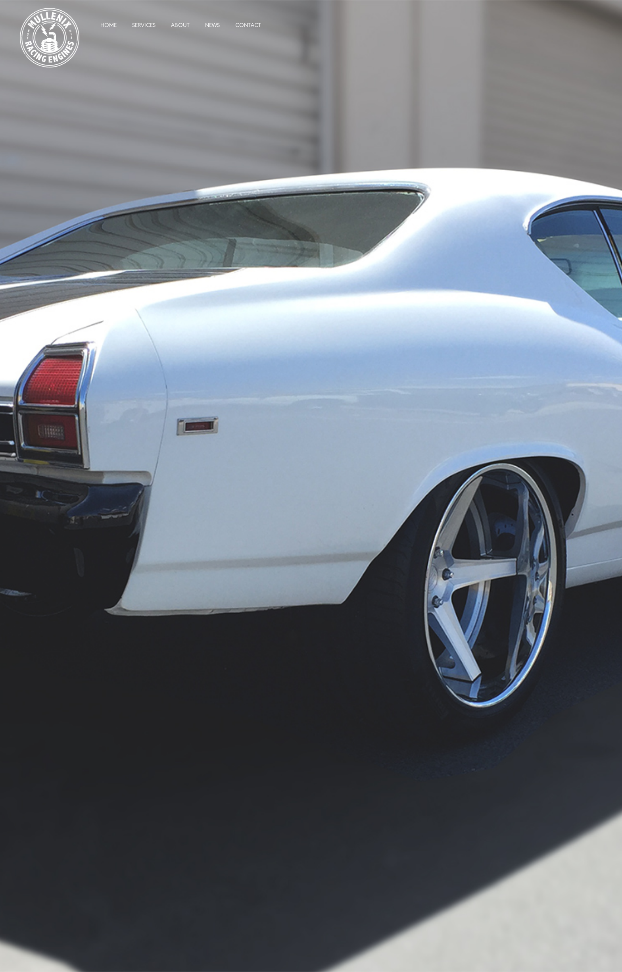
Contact (248, 25)
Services (144, 25)
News (212, 25)
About (180, 25)
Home (108, 25)
